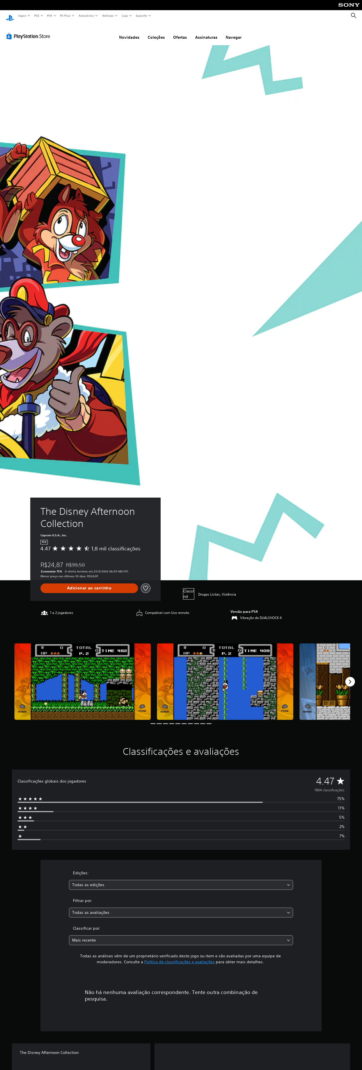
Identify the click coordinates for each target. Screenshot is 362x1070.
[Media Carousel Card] (82, 676)
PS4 (49, 16)
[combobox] (181, 879)
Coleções (156, 31)
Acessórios (86, 16)
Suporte (141, 16)
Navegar (234, 31)
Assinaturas (206, 31)
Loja (125, 16)
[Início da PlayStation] (10, 15)
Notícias (108, 16)
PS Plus (65, 16)
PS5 (36, 16)
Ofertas (180, 31)
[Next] (350, 676)
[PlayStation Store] (29, 30)
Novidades (129, 31)
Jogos (22, 16)
